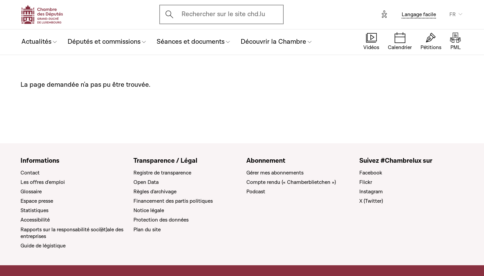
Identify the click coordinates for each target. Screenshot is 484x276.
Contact (30, 172)
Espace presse (37, 201)
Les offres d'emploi (43, 182)
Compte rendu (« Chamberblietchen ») (291, 182)
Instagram (371, 191)
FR (452, 14)
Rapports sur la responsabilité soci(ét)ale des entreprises (72, 233)
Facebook (370, 172)
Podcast (255, 191)
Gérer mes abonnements (275, 172)
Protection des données (161, 219)
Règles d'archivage (154, 191)
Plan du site (147, 229)
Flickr (365, 182)
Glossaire (31, 191)
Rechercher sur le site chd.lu (223, 14)
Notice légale (148, 210)
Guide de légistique (43, 245)
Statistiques (34, 210)
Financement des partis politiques (173, 201)
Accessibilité (35, 219)
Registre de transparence (162, 172)
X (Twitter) (371, 201)
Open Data (146, 182)
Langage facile (419, 14)
